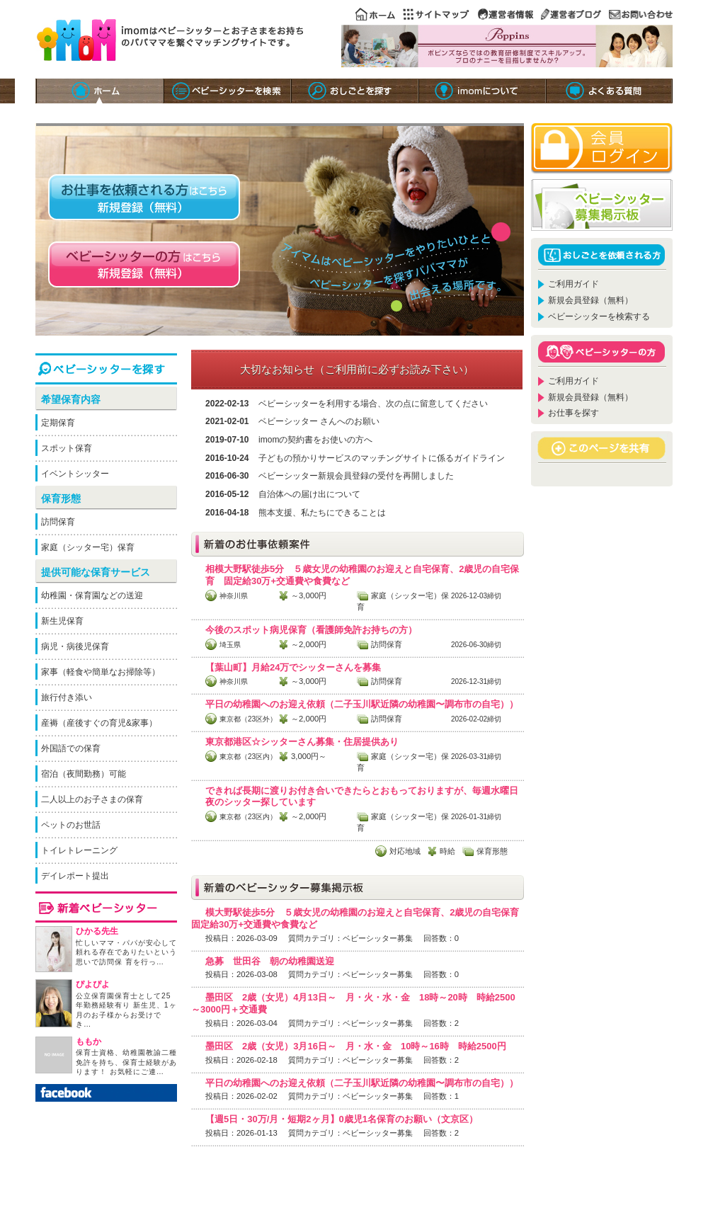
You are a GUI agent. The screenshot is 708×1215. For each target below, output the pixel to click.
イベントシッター (75, 474)
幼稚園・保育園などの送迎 (92, 595)
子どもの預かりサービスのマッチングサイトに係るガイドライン (381, 458)
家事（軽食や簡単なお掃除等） (100, 672)
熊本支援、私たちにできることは (322, 513)
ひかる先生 (97, 931)
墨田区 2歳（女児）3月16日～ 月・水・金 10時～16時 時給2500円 (355, 1046)
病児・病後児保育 (75, 646)
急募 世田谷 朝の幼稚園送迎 (269, 961)
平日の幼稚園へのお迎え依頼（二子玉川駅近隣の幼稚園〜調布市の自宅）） (361, 704)
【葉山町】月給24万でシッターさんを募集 (293, 667)
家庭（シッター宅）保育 (88, 547)
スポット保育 (66, 448)
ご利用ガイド (573, 284)
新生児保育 (62, 621)
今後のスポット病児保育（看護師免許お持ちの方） (311, 629)
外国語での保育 (71, 748)
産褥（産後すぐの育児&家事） (99, 723)
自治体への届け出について (309, 494)
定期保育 (58, 423)
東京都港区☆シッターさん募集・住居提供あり (302, 741)
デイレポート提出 (75, 876)
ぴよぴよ (93, 984)
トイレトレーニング (79, 850)
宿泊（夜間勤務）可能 (83, 774)
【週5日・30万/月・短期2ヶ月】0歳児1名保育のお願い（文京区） (341, 1119)
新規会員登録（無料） (590, 300)
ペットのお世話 (71, 825)
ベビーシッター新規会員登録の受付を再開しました (356, 476)
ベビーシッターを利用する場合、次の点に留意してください (373, 404)
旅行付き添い (66, 697)
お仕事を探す (573, 413)
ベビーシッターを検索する (599, 316)
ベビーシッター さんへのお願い (318, 421)
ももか (88, 1041)
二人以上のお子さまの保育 (92, 799)
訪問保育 (58, 522)
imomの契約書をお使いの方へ (315, 440)
